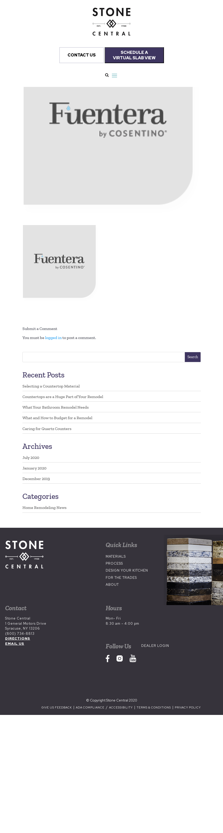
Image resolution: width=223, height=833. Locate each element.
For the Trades (121, 577)
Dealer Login (155, 646)
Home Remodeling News (44, 507)
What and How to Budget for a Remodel (57, 417)
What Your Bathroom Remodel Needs (55, 407)
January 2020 (34, 468)
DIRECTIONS (17, 638)
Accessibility (121, 707)
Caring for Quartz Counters (46, 428)
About (112, 584)
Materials (116, 556)
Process (114, 563)
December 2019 (36, 478)
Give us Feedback (57, 707)
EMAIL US (14, 643)
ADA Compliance (90, 707)
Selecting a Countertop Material (51, 386)
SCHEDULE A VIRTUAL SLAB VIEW (134, 55)
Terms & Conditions (154, 707)
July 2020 (30, 457)
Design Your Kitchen (127, 570)
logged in (53, 337)
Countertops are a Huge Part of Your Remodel (62, 396)
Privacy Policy (188, 707)
